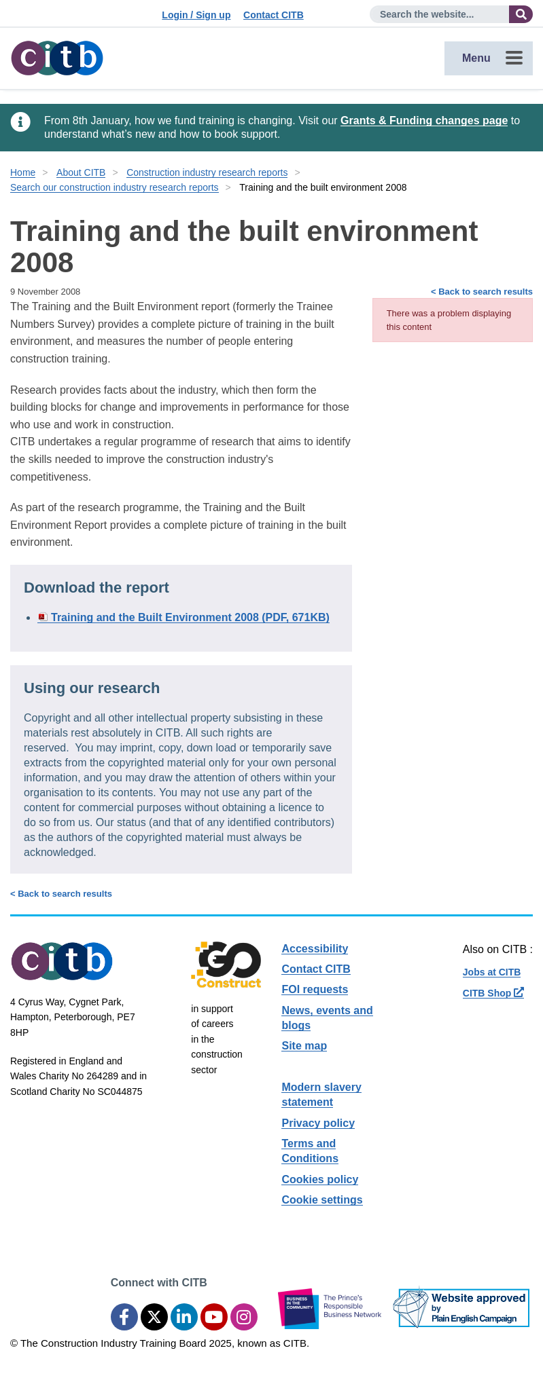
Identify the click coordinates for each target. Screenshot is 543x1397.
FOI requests (314, 989)
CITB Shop (493, 993)
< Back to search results (482, 291)
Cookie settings (321, 1200)
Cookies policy (319, 1179)
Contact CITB (273, 15)
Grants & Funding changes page (424, 120)
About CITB (80, 172)
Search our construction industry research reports (114, 187)
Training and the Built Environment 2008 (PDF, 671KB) (190, 617)
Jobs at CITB (492, 972)
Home (22, 172)
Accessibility (314, 948)
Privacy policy (318, 1123)
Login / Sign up (196, 15)
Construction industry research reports (206, 172)
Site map (304, 1045)
